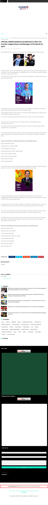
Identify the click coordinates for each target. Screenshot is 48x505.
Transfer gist (30, 332)
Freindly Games (26, 327)
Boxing (19, 322)
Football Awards (18, 327)
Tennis (19, 332)
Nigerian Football (25, 329)
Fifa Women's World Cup (36, 324)
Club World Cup (37, 322)
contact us (28, 491)
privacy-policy (21, 491)
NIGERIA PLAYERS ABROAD (15, 329)
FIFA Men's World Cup (6, 324)
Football (6, 38)
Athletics (8, 322)
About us (15, 491)
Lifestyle (36, 327)
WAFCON (3, 334)
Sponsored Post (35, 491)
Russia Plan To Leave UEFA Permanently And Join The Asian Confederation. (26, 307)
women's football (10, 334)
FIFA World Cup (5, 327)
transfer (24, 332)
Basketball (13, 322)
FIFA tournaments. (25, 324)
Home (2, 34)
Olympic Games (33, 329)
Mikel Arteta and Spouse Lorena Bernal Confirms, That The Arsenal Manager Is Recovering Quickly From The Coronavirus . (27, 289)
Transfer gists (38, 332)
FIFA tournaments (16, 324)
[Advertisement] (24, 20)
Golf (32, 327)
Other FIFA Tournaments (7, 332)
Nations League (5, 329)
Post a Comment (7, 278)
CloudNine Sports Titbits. (27, 322)
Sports (15, 332)
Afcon (3, 322)
